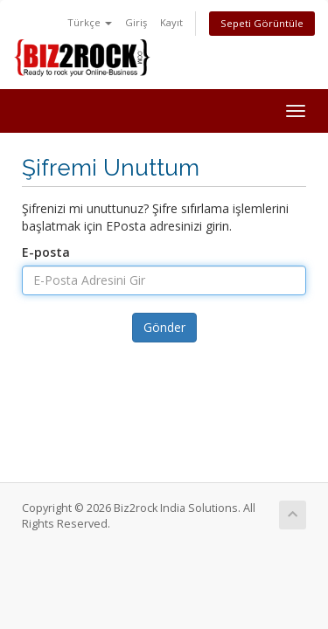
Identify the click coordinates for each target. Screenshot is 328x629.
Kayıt (171, 22)
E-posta (46, 252)
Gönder (164, 327)
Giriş (136, 22)
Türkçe (89, 22)
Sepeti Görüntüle (262, 23)
